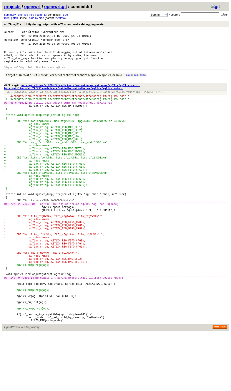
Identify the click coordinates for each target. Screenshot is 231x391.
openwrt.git (55, 6)
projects (12, 6)
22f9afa (60, 18)
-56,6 (13, 114)
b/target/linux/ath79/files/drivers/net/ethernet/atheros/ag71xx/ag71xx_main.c (63, 97)
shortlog (23, 14)
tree (65, 14)
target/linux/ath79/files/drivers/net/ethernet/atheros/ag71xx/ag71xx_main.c (64, 82)
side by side (36, 18)
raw (6, 18)
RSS (223, 385)
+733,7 (26, 237)
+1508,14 (27, 327)
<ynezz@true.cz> (52, 32)
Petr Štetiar (30, 32)
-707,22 (14, 237)
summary (10, 14)
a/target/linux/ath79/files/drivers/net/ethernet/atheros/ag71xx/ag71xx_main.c (80, 94)
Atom (216, 385)
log (32, 14)
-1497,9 (14, 327)
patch (14, 18)
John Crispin (30, 42)
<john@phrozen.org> (55, 42)
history (143, 81)
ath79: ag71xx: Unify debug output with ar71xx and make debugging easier (54, 24)
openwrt (32, 6)
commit (41, 14)
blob (136, 81)
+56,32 (23, 114)
